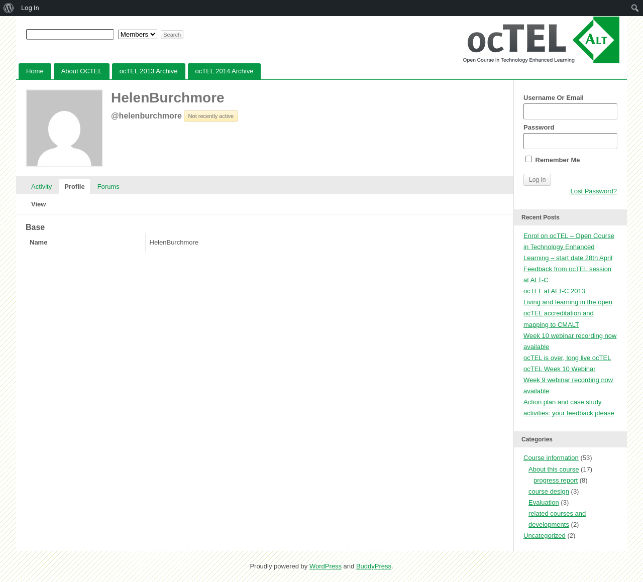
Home (35, 71)
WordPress (325, 566)
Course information (551, 457)
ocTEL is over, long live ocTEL (567, 358)
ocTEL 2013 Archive (149, 71)
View (38, 204)
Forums (108, 186)
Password (570, 136)
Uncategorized (544, 535)
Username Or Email (570, 107)
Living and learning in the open (567, 302)
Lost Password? (594, 191)
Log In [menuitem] (30, 8)
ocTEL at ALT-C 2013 (554, 291)
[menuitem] (9, 8)
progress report (555, 480)
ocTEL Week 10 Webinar (559, 369)
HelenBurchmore (168, 97)
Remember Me (552, 160)
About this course (553, 469)
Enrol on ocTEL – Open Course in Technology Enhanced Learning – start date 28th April (568, 247)
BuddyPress (373, 566)
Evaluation (543, 502)
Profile (74, 186)
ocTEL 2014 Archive (224, 71)
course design (548, 491)
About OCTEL (81, 71)
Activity (41, 186)
